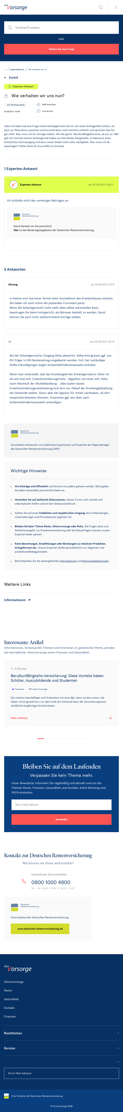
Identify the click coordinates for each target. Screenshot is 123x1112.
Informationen (68, 561)
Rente (8, 990)
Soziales (9, 1008)
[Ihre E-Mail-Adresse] (61, 805)
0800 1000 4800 (50, 882)
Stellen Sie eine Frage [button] (61, 49)
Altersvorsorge (13, 982)
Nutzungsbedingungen (95, 561)
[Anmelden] (61, 819)
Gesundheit (11, 999)
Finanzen (10, 1016)
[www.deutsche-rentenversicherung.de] (40, 928)
